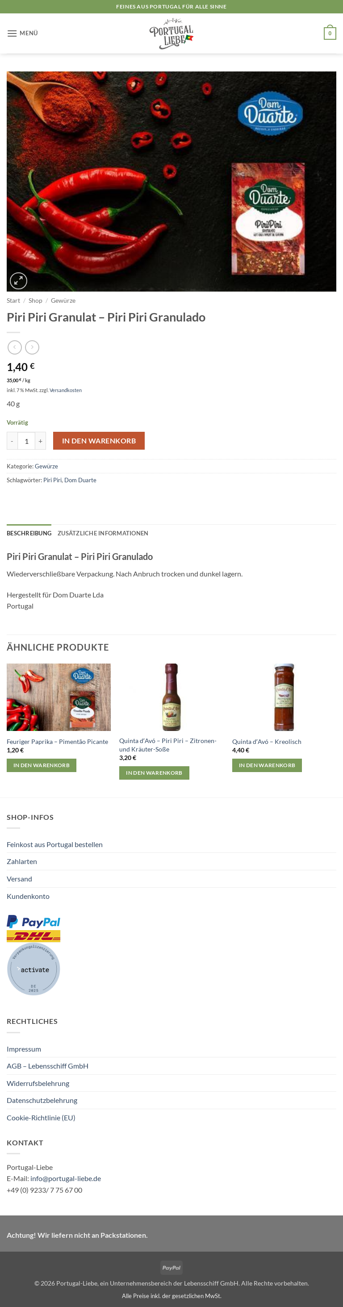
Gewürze (63, 300)
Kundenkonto (28, 896)
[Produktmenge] (26, 441)
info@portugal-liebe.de (65, 1178)
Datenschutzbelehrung (42, 1100)
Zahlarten (22, 861)
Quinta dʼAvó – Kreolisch (266, 741)
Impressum (24, 1048)
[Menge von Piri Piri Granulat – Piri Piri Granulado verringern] (12, 441)
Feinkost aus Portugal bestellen (55, 844)
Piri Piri (52, 480)
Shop (35, 300)
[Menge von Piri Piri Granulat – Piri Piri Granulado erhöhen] (40, 441)
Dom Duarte (80, 480)
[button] (22, 33)
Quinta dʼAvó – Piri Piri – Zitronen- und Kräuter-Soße (168, 745)
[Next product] (14, 347)
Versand (19, 878)
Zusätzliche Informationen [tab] (103, 533)
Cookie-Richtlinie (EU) (41, 1117)
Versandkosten (66, 390)
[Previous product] (32, 347)
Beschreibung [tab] (29, 533)
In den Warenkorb (99, 441)
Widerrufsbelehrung (38, 1083)
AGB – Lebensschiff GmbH (47, 1065)
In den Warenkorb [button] (41, 765)
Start (13, 300)
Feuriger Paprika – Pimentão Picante (57, 741)
